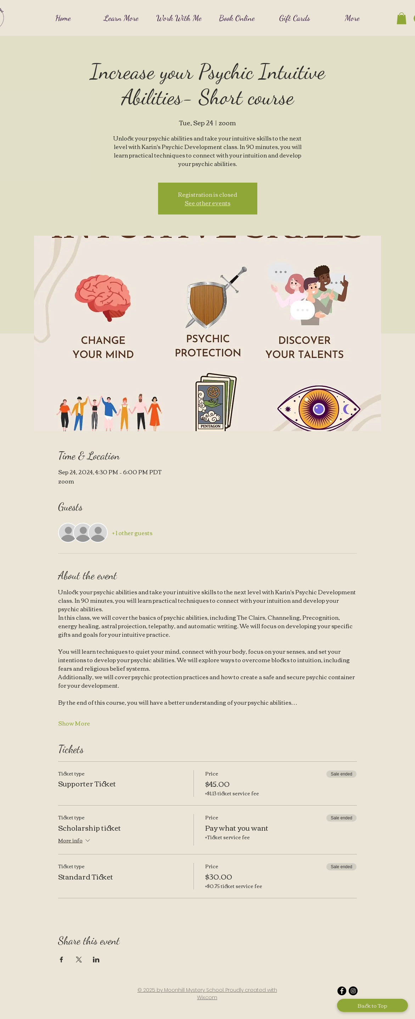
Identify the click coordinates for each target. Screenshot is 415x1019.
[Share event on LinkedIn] (96, 959)
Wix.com (207, 997)
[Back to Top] (372, 1005)
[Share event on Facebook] (61, 959)
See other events (207, 202)
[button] (121, 17)
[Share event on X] (78, 959)
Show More (74, 723)
